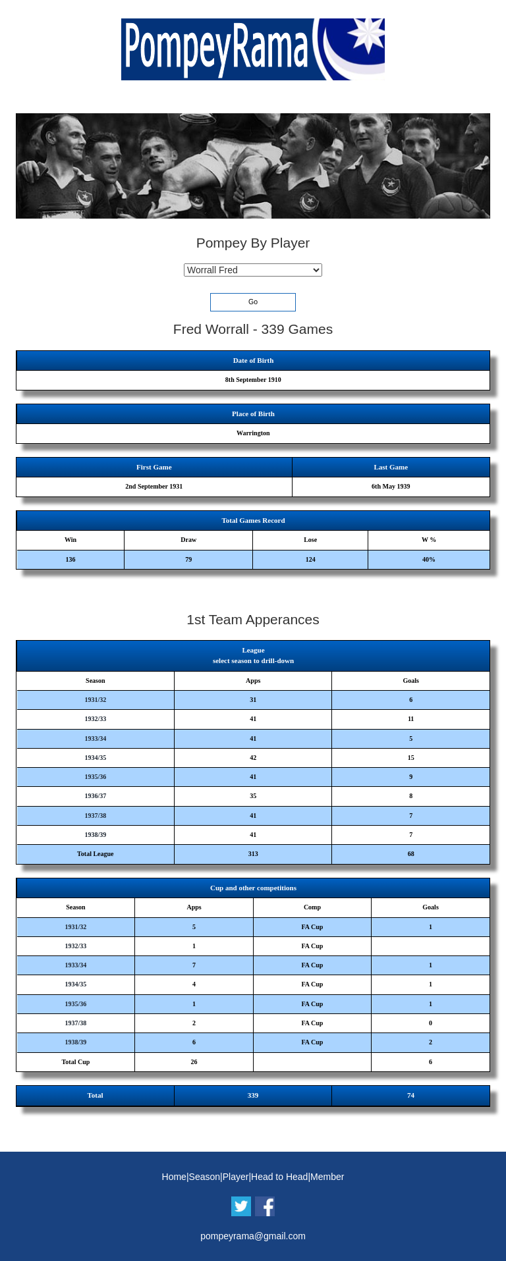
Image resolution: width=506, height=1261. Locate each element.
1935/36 (95, 776)
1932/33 (95, 718)
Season (204, 1176)
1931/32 (95, 699)
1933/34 (95, 738)
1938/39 (95, 834)
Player (236, 1176)
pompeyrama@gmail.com (253, 1236)
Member (327, 1176)
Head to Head (279, 1176)
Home (174, 1176)
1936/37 (95, 795)
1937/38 (95, 815)
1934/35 (95, 757)
